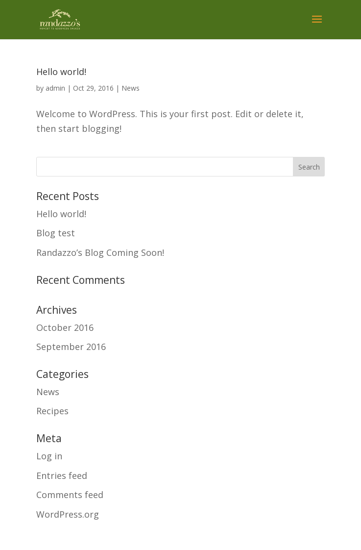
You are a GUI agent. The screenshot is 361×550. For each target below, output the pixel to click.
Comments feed (69, 494)
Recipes (52, 411)
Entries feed (61, 475)
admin (55, 88)
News (130, 88)
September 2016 (71, 346)
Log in (49, 456)
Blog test (55, 233)
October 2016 (65, 327)
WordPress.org (67, 514)
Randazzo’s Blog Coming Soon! (100, 252)
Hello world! (61, 71)
